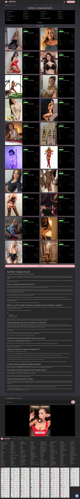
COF (11, 456)
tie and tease (72, 443)
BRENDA (61, 53)
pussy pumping (53, 464)
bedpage (2, 455)
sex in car (62, 448)
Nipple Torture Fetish (53, 450)
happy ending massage (34, 464)
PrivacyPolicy (20, 438)
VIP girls (71, 456)
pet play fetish (52, 458)
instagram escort (43, 449)
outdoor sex (52, 455)
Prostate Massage (53, 463)
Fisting (31, 451)
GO (73, 402)
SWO (61, 464)
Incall (41, 446)
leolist (41, 458)
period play (52, 457)
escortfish (22, 463)
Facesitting (32, 446)
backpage (2, 451)
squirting (61, 459)
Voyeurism (72, 457)
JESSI (24, 195)
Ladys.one (7, 5)
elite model (22, 451)
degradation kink (13, 465)
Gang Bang (32, 458)
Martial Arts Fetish (43, 463)
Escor (21, 458)
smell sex (62, 456)
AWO (1, 450)
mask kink (42, 464)
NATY (60, 242)
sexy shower (62, 450)
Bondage (2, 463)
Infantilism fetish (43, 448)
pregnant (51, 460)
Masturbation (52, 442)
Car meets (12, 447)
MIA (24, 218)
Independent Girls (43, 447)
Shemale (61, 451)
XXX (31, 438)
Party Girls (52, 456)
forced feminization (33, 456)
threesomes (72, 441)
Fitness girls (32, 452)
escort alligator (23, 459)
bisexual (2, 457)
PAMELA (61, 171)
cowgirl (12, 459)
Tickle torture (72, 442)
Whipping (71, 459)
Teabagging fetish (63, 465)
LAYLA (24, 29)
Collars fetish (13, 457)
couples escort (13, 458)
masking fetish (42, 465)
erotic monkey (22, 457)
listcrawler (42, 460)
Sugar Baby (62, 463)
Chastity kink (13, 449)
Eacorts (21, 447)
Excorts (31, 443)
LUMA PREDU (26, 53)
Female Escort (32, 447)
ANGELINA (61, 195)
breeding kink (3, 465)
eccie (21, 449)
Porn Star (52, 459)
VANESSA (25, 124)
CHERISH (61, 147)
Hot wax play (42, 441)
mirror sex (52, 447)
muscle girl (52, 449)
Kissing (41, 452)
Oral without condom (54, 452)
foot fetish (32, 455)
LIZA (24, 242)
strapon (61, 460)
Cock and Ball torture (14, 455)
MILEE (24, 147)
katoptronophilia (43, 450)
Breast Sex (2, 464)
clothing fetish (13, 452)
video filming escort (73, 455)
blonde (2, 458)
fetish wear (32, 449)
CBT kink (12, 448)
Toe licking (72, 446)
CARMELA (25, 76)
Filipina (31, 450)
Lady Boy (42, 456)
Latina (41, 457)
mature (51, 443)
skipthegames (62, 455)
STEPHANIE (62, 218)
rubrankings (62, 442)
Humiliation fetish (43, 442)
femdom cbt (32, 448)
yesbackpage (72, 463)
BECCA (60, 29)
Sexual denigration (63, 449)
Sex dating (62, 447)
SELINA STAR (26, 171)
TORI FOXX (61, 124)
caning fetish (13, 446)
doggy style (22, 442)
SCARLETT (61, 76)
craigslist (12, 460)
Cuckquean (12, 463)
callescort (12, 443)
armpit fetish (3, 448)
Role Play (61, 441)
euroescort (32, 441)
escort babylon (23, 460)
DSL (21, 446)
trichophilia (72, 450)
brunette (12, 441)
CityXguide (12, 451)
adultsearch (3, 446)
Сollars (71, 464)
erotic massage (23, 456)
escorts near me (23, 464)
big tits (2, 456)
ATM (1, 449)
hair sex (31, 463)
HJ (30, 465)
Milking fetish (52, 446)
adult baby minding (4, 442)
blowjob (2, 459)
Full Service (32, 457)
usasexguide (72, 452)
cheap (12, 450)
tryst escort (72, 451)
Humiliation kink (43, 443)
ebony (21, 448)
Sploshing (62, 458)
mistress (51, 448)
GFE (31, 460)
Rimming (51, 465)
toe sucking (72, 447)
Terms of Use (15, 438)
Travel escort (72, 449)
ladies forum (42, 455)
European (32, 442)
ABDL (2, 441)
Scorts (61, 443)
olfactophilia (52, 451)
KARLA (60, 100)
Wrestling (71, 460)
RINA (24, 100)
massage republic (53, 441)
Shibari (61, 452)
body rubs (2, 460)
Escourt (21, 465)
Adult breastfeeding (4, 443)
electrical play (22, 450)
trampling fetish (73, 448)
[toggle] (77, 496)
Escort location (26, 438)
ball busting (3, 452)
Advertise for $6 (71, 1)
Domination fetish (23, 443)
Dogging (21, 441)
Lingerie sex (42, 459)
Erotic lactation (23, 455)
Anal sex (2, 447)
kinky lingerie (42, 451)
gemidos (31, 459)
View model (40, 432)
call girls (12, 442)
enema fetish (22, 452)
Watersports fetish (73, 458)
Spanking (61, 457)
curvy (11, 464)
